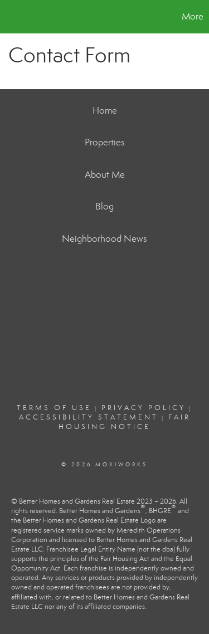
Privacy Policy (143, 407)
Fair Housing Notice (125, 422)
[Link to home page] (10, 16)
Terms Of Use (54, 407)
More (192, 16)
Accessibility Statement (88, 417)
